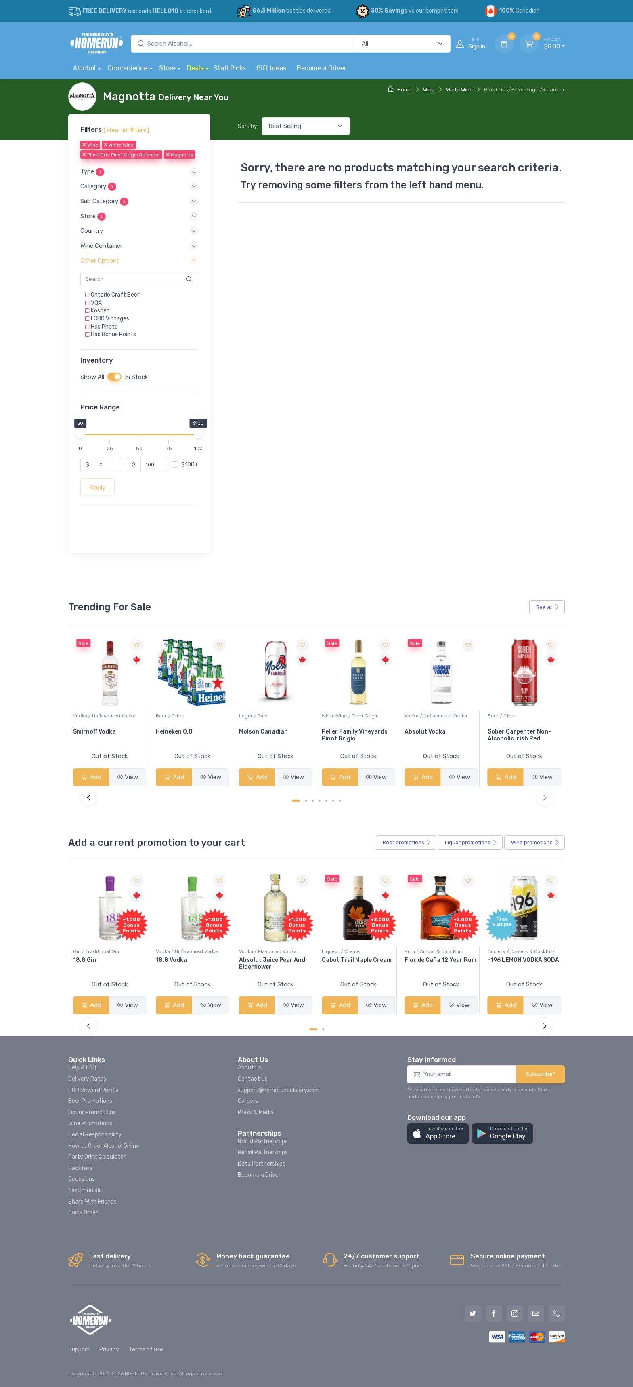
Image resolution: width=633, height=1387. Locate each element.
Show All (92, 377)
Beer (407, 843)
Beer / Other (253, 716)
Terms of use (146, 1349)
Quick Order (83, 1212)
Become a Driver (321, 68)
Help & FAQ (82, 1067)
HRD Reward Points (93, 1090)
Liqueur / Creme (423, 951)
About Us (250, 1067)
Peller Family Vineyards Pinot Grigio (437, 735)
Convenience (127, 68)
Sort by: (248, 126)
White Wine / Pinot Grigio (433, 716)
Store (167, 68)
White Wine (459, 89)
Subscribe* (540, 1074)
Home (400, 89)
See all (548, 607)
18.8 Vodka (254, 960)
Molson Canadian (346, 731)
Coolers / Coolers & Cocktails (107, 951)
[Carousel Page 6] (333, 801)
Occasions (81, 1179)
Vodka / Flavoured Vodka (350, 951)
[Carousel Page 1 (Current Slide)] (296, 801)
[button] (139, 171)
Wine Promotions (90, 1123)
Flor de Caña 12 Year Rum (524, 960)
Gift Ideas (271, 68)
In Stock (136, 377)
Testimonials (85, 1190)
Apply (97, 487)
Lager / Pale (336, 716)
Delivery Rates (87, 1078)
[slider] (80, 433)
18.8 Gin (167, 960)
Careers (248, 1101)
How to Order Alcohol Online (103, 1145)
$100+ (189, 464)
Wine (429, 89)
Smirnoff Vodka (177, 731)
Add (91, 777)
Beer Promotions (90, 1101)
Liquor (471, 843)
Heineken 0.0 (257, 731)
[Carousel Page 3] (313, 801)
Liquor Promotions (92, 1112)
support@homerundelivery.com (279, 1090)
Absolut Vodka (508, 731)
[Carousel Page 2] (306, 801)
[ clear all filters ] (126, 129)
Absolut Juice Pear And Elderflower (355, 963)
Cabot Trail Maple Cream (439, 960)
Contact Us (253, 1078)
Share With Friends (92, 1201)
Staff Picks (230, 68)
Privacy (109, 1349)
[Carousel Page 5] (326, 801)
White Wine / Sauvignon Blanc (107, 716)
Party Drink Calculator (97, 1156)
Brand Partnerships (263, 1141)
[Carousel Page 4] (320, 801)
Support (79, 1349)
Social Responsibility (95, 1134)
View (127, 777)
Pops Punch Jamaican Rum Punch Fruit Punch (106, 963)
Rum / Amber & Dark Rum (517, 951)
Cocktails (80, 1168)
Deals (195, 68)
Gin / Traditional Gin (179, 951)
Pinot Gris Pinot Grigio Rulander (121, 155)
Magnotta (179, 155)
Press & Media (256, 1112)
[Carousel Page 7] (340, 801)
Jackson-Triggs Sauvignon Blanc (97, 735)
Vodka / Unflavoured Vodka (187, 716)
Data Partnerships (261, 1163)
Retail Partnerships (263, 1152)
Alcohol (84, 68)
